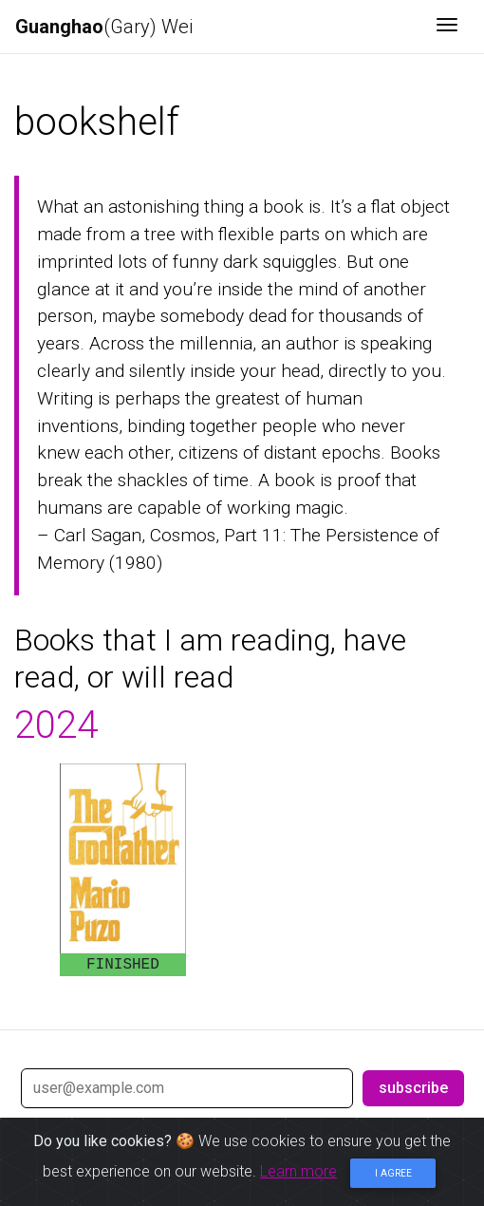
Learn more (298, 1171)
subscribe (413, 1088)
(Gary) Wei (104, 26)
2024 (56, 725)
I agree (393, 1173)
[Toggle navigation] (447, 26)
